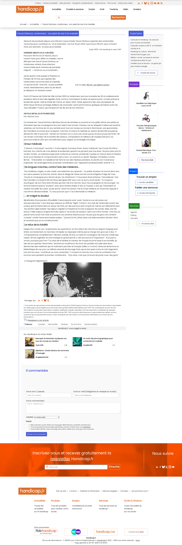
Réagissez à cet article (38, 320)
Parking (133, 215)
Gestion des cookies (125, 3)
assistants (86, 427)
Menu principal (65, 3)
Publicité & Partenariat (89, 491)
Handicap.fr (102, 540)
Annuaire (134, 218)
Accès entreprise (145, 193)
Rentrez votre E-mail (34, 467)
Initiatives (64, 324)
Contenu (38, 3)
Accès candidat (145, 182)
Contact (73, 491)
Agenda (134, 212)
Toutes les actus (146, 72)
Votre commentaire (35, 400)
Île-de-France (76, 324)
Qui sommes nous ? (140, 491)
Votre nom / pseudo (35, 391)
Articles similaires (91, 324)
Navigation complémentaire (83, 3)
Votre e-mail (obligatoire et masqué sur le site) (94, 391)
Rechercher (118, 17)
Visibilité (29, 417)
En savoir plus (146, 223)
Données (124, 491)
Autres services (100, 3)
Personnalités (53, 324)
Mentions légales (110, 491)
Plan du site (112, 3)
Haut (138, 540)
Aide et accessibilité (50, 3)
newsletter (60, 459)
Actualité (41, 324)
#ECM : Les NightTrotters (98, 85)
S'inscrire (114, 466)
